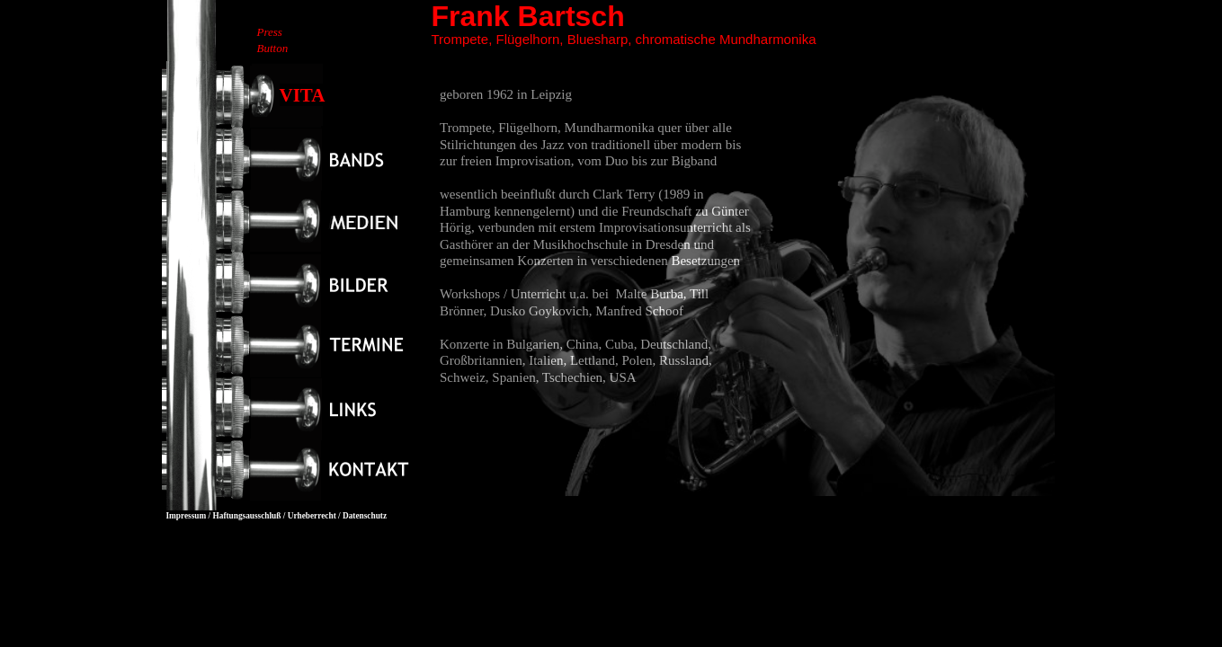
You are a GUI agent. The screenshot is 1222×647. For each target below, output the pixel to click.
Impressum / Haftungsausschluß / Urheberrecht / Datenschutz (277, 515)
